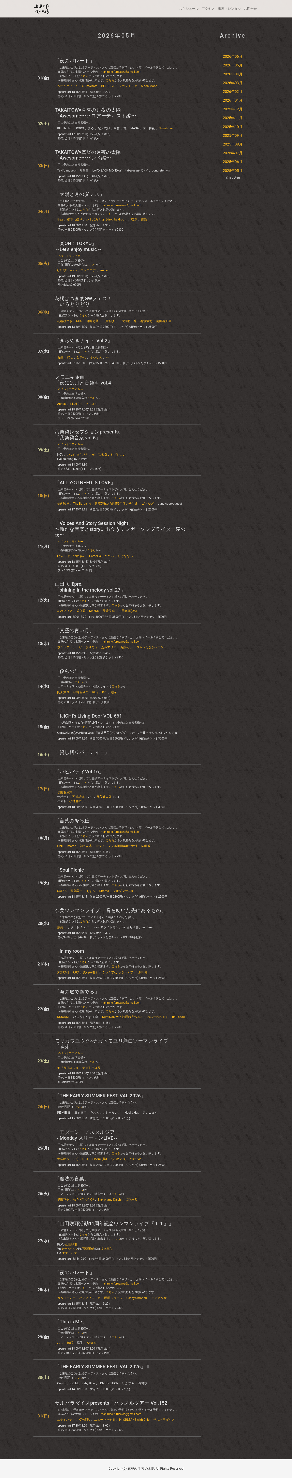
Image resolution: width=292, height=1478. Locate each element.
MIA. (79, 321)
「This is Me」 (71, 1322)
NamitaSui (166, 128)
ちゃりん (96, 357)
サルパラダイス (164, 1420)
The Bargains (82, 503)
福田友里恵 (64, 792)
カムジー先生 (66, 1298)
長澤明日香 (128, 321)
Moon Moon (149, 86)
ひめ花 (81, 357)
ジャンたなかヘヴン (150, 647)
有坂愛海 (146, 321)
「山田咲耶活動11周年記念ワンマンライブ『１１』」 (114, 1223)
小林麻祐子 (77, 801)
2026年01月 (233, 100)
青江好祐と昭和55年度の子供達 (116, 503)
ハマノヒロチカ (90, 1298)
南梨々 (145, 219)
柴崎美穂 (109, 611)
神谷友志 (86, 846)
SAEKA (62, 891)
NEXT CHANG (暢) (94, 1159)
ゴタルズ (148, 503)
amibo (104, 270)
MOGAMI (63, 1017)
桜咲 (76, 972)
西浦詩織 (78, 797)
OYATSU (84, 1420)
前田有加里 (163, 321)
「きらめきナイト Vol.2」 (83, 340)
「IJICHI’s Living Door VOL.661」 (91, 716)
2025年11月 (233, 118)
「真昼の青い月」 (74, 630)
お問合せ (250, 9)
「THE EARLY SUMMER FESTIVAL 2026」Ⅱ (102, 1366)
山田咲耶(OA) (127, 611)
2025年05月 (233, 170)
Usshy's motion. (137, 1298)
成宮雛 (80, 611)
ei (93, 454)
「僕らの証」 (69, 671)
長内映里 (63, 503)
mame (72, 846)
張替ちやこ (80, 692)
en (107, 357)
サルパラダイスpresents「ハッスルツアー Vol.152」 (113, 1403)
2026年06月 (233, 56)
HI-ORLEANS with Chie (134, 1420)
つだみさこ (137, 1159)
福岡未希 (131, 1199)
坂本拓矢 (107, 1249)
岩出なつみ (69, 1249)
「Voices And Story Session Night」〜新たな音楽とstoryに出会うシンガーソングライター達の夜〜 (120, 529)
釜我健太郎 (104, 797)
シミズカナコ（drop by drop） (106, 219)
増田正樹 (63, 1199)
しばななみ (125, 556)
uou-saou (178, 1017)
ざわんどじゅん (67, 86)
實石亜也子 (90, 972)
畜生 (60, 357)
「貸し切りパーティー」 (82, 752)
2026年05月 (233, 65)
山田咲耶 (71, 1244)
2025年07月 (233, 153)
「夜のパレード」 (74, 61)
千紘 (60, 219)
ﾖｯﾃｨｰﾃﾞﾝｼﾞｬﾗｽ (83, 1199)
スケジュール (189, 9)
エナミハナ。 (71, 1253)
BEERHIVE (108, 86)
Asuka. (91, 1343)
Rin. (104, 692)
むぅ (60, 1343)
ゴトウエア (88, 270)
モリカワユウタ (67, 1068)
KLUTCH (76, 404)
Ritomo (104, 891)
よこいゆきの (76, 556)
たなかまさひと (77, 454)
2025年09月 (233, 135)
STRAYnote (90, 86)
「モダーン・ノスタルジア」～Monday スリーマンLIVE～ (87, 1135)
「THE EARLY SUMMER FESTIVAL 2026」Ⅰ (102, 1096)
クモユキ (91, 404)
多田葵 (142, 972)
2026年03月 (233, 83)
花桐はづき (64, 321)
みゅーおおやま (157, 1017)
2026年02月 (233, 91)
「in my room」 (72, 951)
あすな (91, 891)
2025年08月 (233, 144)
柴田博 (145, 846)
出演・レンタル (229, 9)
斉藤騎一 (76, 891)
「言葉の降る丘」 (74, 821)
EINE (60, 846)
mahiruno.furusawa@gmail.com (121, 71)
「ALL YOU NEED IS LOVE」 (85, 482)
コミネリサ (159, 1298)
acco (73, 270)
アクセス (208, 9)
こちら (84, 76)
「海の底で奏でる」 (77, 992)
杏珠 (134, 219)
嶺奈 (114, 692)
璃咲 (70, 1343)
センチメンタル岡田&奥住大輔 (116, 846)
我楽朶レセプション (112, 454)
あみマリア (64, 611)
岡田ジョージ (113, 1298)
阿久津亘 (63, 692)
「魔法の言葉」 (72, 1179)
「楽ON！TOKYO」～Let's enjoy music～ (78, 246)
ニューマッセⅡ (104, 1420)
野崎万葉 (92, 321)
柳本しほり (74, 219)
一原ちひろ (109, 321)
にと (70, 357)
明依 (60, 556)
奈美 (60, 927)
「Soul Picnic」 (72, 870)
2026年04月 (233, 74)
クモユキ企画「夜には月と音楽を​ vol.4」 (85, 380)
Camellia (95, 556)
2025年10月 (233, 127)
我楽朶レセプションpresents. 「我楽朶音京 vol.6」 (87, 435)
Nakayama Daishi (109, 1199)
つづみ (109, 556)
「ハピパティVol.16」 (79, 771)
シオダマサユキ (123, 891)
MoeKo (94, 611)
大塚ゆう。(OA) (67, 1159)
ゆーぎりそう (88, 647)
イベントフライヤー (70, 256)
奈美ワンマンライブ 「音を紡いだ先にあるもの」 (110, 910)
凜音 (95, 692)
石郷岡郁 (88, 1249)
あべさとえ (118, 1159)
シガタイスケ (128, 86)
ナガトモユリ (91, 1068)
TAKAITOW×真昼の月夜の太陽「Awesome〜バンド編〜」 (88, 155)
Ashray (62, 404)
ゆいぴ (61, 270)
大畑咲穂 (63, 972)
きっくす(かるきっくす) (118, 972)
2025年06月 (233, 162)
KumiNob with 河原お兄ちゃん (122, 1017)
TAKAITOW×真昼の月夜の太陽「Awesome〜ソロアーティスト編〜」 (98, 113)
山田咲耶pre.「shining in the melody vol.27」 (90, 587)
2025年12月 (233, 109)
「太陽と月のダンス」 (79, 194)
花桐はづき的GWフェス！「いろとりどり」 (83, 301)
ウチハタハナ (66, 647)
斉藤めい (126, 647)
